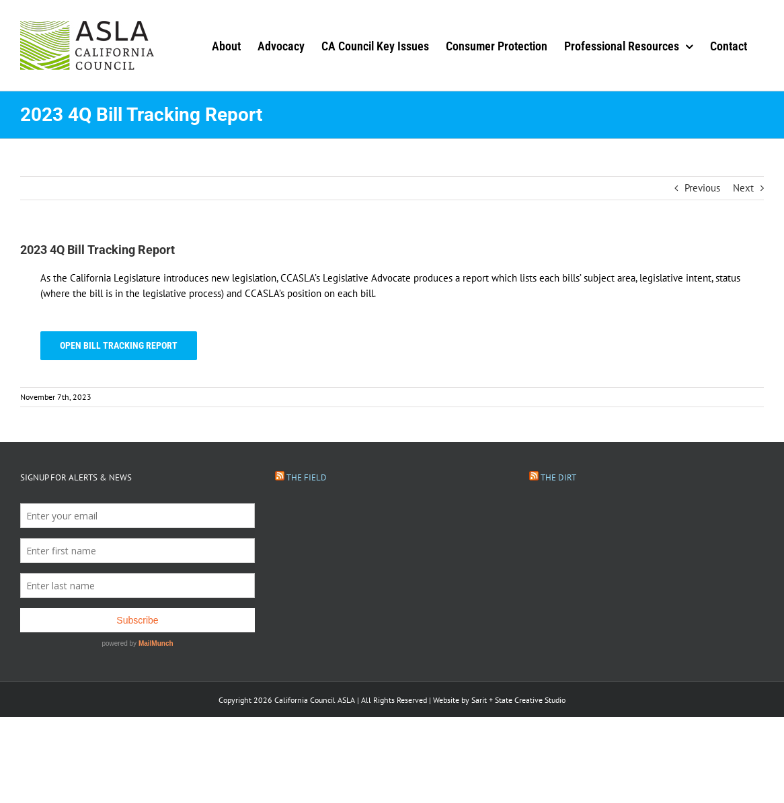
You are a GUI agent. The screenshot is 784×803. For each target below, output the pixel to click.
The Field (306, 477)
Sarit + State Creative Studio (518, 700)
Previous (702, 187)
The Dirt (558, 477)
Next (743, 187)
